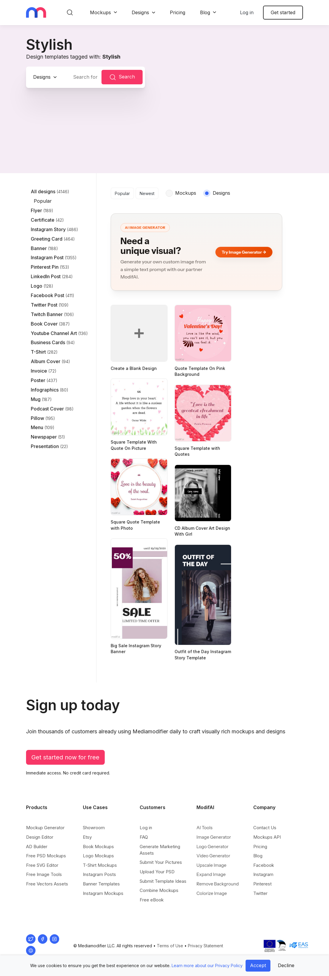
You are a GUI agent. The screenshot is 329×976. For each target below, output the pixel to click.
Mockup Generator (45, 827)
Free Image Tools (44, 874)
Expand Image (211, 874)
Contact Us (264, 827)
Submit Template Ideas (163, 881)
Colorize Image (211, 893)
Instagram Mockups (103, 893)
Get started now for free (65, 757)
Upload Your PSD (157, 871)
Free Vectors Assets (47, 884)
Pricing (177, 12)
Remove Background (217, 884)
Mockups (100, 12)
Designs (140, 12)
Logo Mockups (98, 856)
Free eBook (152, 900)
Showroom (94, 827)
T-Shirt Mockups (100, 865)
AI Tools (204, 827)
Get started (283, 12)
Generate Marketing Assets (160, 850)
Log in (247, 12)
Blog (205, 12)
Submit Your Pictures (161, 862)
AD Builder (36, 846)
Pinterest (262, 884)
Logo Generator (212, 846)
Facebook (263, 865)
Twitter (260, 893)
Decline (286, 965)
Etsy (87, 837)
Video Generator (213, 856)
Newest (147, 193)
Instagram (263, 874)
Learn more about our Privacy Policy (207, 965)
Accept (258, 965)
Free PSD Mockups (46, 856)
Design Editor (39, 837)
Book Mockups (98, 846)
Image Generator (213, 837)
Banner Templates (101, 884)
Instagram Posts (99, 874)
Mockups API (267, 837)
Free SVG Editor (42, 865)
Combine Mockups (159, 890)
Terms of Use (170, 945)
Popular (122, 193)
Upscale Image (211, 865)
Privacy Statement (205, 945)
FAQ (144, 837)
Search (122, 77)
